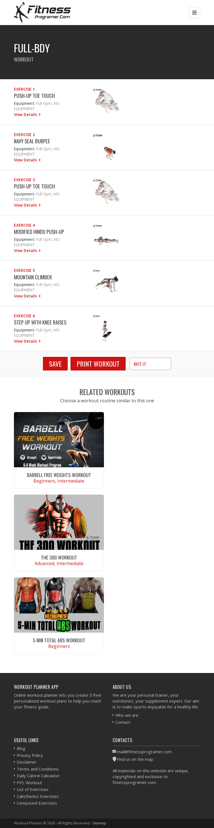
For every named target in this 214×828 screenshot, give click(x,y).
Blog (21, 748)
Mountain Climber (33, 277)
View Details (26, 114)
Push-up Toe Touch (34, 95)
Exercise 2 (24, 134)
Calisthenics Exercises (38, 796)
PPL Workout (29, 782)
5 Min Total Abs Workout (59, 640)
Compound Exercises (37, 803)
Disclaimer (27, 762)
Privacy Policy (30, 755)
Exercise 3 (24, 179)
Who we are (126, 715)
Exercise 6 (24, 315)
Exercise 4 (24, 225)
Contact (122, 722)
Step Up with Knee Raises (40, 322)
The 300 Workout (59, 557)
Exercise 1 (24, 89)
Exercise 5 (24, 270)
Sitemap (99, 822)
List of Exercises (32, 789)
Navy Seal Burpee (32, 141)
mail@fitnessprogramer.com (144, 751)
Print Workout (98, 364)
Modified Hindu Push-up (39, 231)
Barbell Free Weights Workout (59, 474)
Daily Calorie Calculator (38, 775)
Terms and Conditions (38, 769)
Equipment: (24, 103)
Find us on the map (135, 759)
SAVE (55, 364)
